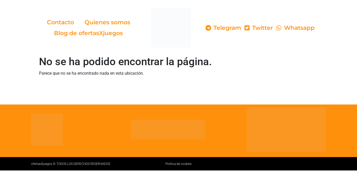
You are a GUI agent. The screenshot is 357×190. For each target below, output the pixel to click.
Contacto (60, 22)
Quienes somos (107, 22)
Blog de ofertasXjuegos (88, 33)
